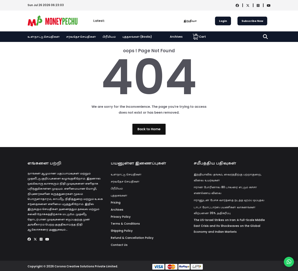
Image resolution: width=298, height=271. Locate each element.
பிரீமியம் (109, 37)
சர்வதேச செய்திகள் (81, 37)
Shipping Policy (122, 231)
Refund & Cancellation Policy (132, 238)
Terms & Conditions (125, 224)
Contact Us (119, 245)
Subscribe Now (252, 21)
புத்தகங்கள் (119, 195)
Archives (176, 37)
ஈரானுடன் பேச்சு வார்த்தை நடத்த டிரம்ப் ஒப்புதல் (229, 200)
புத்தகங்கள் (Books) (137, 37)
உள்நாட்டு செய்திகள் (44, 37)
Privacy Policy (121, 217)
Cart (199, 36)
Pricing (115, 203)
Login (223, 21)
